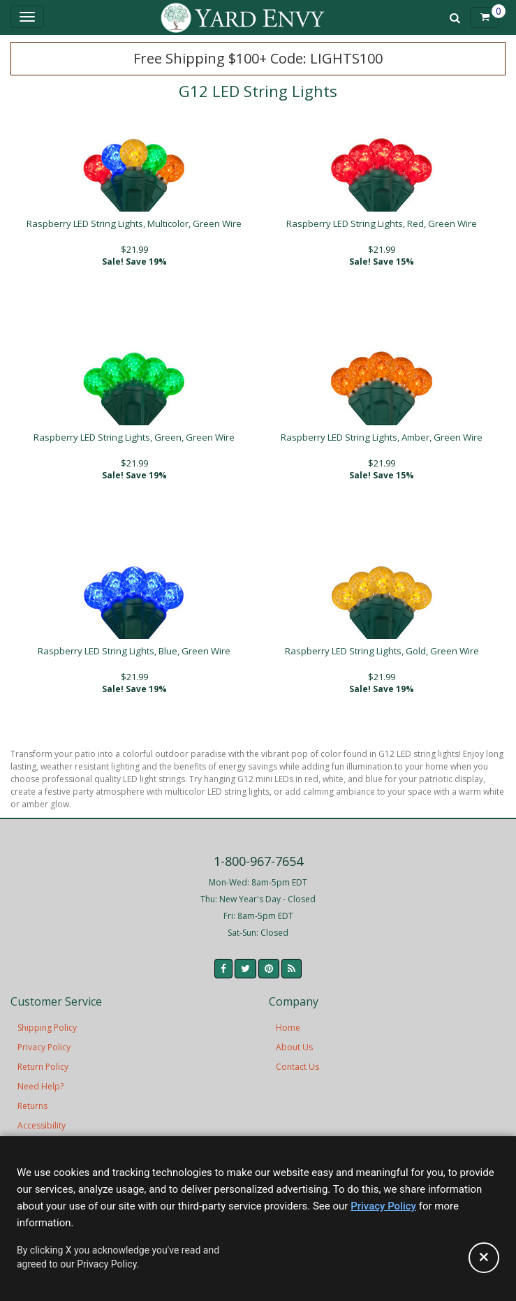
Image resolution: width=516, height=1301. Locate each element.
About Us (294, 1047)
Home (288, 1028)
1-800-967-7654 (258, 861)
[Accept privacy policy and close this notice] (484, 1257)
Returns (32, 1106)
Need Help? (40, 1086)
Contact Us (297, 1067)
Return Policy (42, 1067)
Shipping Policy (47, 1028)
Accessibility (41, 1125)
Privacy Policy (44, 1047)
